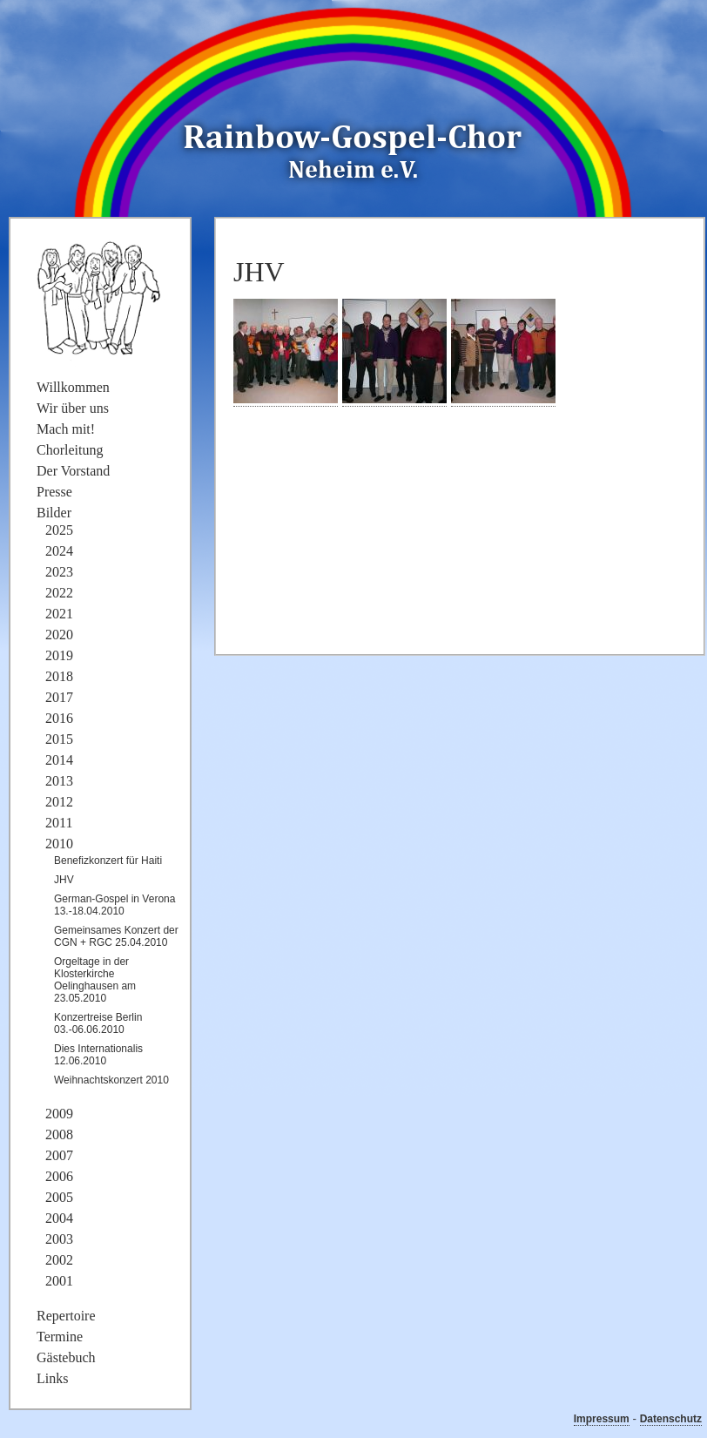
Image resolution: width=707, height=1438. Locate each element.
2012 (59, 801)
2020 (59, 634)
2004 (59, 1218)
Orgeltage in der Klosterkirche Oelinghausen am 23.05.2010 (95, 979)
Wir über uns (73, 408)
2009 (59, 1113)
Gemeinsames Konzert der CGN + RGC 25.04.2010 (116, 936)
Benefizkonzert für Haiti (108, 860)
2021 (59, 613)
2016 (59, 718)
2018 (59, 676)
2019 (59, 655)
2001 (59, 1280)
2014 (59, 760)
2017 (59, 697)
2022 (59, 592)
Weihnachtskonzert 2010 (111, 1080)
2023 (59, 571)
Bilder (54, 512)
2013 (59, 780)
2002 (59, 1259)
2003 (59, 1239)
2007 (59, 1155)
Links (52, 1378)
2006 (59, 1176)
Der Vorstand (73, 470)
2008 (59, 1134)
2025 (59, 530)
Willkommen (73, 387)
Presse (54, 491)
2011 (58, 822)
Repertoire (66, 1315)
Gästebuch (66, 1357)
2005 (59, 1197)
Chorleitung (70, 449)
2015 (59, 739)
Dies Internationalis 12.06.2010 (98, 1055)
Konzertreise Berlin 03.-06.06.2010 (98, 1023)
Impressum (602, 1419)
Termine (60, 1336)
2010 (59, 843)
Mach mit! (66, 429)
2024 (59, 550)
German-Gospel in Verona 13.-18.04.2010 (114, 905)
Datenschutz (671, 1419)
